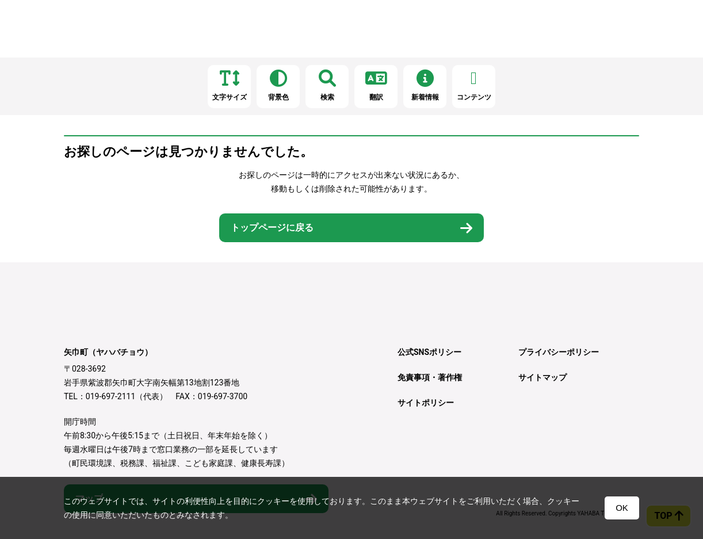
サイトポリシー (426, 402)
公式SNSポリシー (429, 352)
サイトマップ (542, 377)
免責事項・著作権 (430, 377)
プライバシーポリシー (558, 352)
